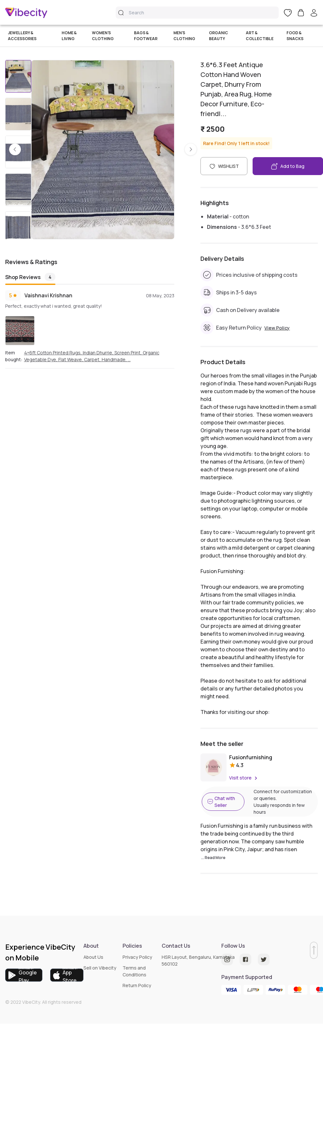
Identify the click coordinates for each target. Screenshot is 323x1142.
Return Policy (137, 985)
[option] (102, 149)
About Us (93, 957)
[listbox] (102, 149)
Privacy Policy (137, 957)
